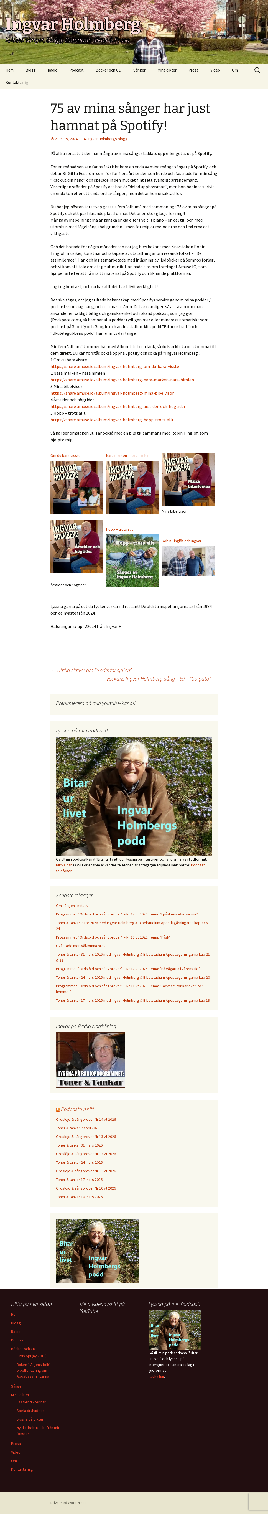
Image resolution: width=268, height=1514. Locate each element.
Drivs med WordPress (68, 1502)
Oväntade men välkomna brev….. (83, 945)
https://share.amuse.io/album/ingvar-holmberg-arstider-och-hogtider (117, 406)
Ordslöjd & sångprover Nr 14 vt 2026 (86, 1119)
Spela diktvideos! (31, 1410)
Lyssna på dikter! (30, 1419)
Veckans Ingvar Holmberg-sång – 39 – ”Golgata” (162, 678)
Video (215, 70)
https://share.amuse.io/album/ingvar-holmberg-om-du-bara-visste (114, 366)
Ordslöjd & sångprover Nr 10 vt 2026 (86, 1188)
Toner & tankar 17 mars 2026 (79, 1179)
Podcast (76, 70)
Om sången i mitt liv (72, 905)
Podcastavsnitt (77, 1108)
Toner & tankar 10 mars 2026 (79, 1196)
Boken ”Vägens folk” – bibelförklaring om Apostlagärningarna (35, 1370)
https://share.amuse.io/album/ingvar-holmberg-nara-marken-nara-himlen (122, 379)
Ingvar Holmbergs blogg (107, 138)
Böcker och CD (108, 70)
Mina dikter (167, 70)
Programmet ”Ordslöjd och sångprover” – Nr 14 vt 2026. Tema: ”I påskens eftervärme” (127, 914)
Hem (10, 70)
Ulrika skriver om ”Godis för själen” (91, 670)
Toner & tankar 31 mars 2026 (79, 1145)
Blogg (30, 70)
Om (235, 70)
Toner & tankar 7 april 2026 (77, 1127)
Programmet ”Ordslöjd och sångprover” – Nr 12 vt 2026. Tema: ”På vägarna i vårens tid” (128, 968)
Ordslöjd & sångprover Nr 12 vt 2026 (86, 1153)
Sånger (139, 70)
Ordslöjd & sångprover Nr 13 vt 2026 (86, 1136)
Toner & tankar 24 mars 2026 (79, 1162)
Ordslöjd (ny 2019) (32, 1355)
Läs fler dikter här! (32, 1401)
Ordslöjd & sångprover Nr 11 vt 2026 (86, 1170)
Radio (52, 70)
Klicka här (64, 865)
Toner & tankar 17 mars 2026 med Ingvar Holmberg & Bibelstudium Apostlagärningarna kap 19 (133, 1000)
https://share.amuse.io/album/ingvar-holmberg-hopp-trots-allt (112, 419)
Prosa (193, 70)
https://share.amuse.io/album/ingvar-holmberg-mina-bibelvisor (112, 393)
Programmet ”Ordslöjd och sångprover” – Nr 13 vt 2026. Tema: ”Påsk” (113, 937)
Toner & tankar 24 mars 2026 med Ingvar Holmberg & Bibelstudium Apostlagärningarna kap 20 (133, 977)
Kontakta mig (17, 82)
